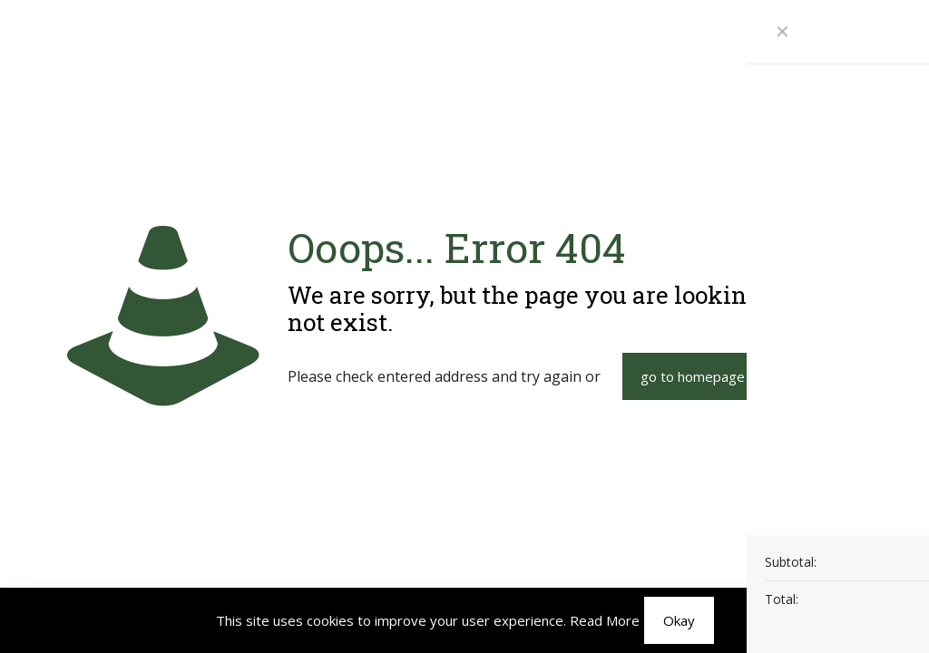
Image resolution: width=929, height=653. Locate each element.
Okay (679, 620)
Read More (605, 620)
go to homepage (693, 376)
